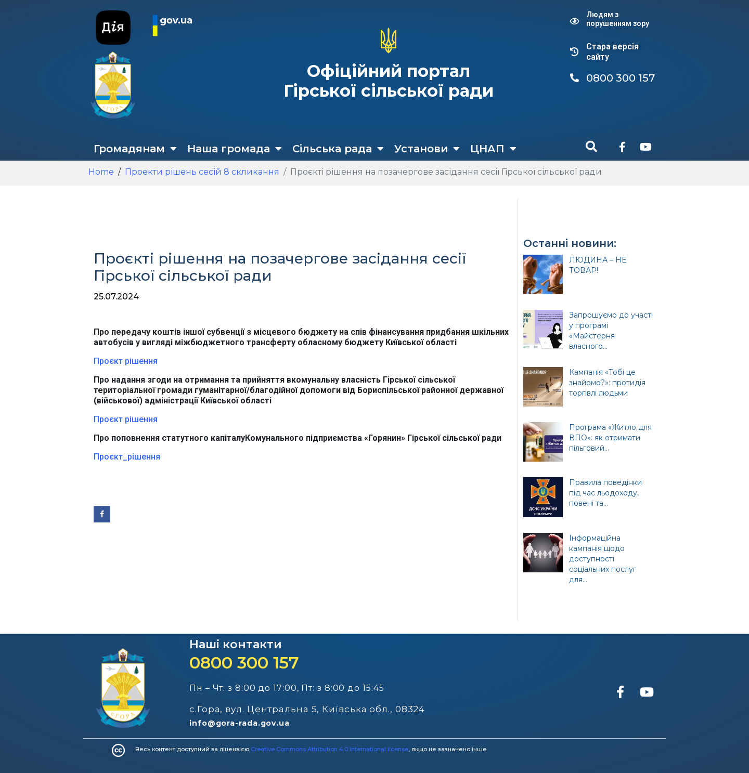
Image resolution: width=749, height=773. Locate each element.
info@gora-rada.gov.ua (239, 723)
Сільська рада (338, 148)
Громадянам (135, 148)
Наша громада (234, 148)
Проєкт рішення (126, 361)
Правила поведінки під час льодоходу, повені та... (605, 493)
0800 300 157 (244, 662)
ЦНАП (493, 148)
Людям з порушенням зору (617, 19)
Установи (427, 148)
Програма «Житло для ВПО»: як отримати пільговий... (610, 438)
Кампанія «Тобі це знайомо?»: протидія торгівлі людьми (607, 383)
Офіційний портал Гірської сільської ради (388, 81)
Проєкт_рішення (127, 457)
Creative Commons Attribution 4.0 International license (329, 749)
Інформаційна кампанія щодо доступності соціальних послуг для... (602, 558)
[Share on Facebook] (102, 514)
